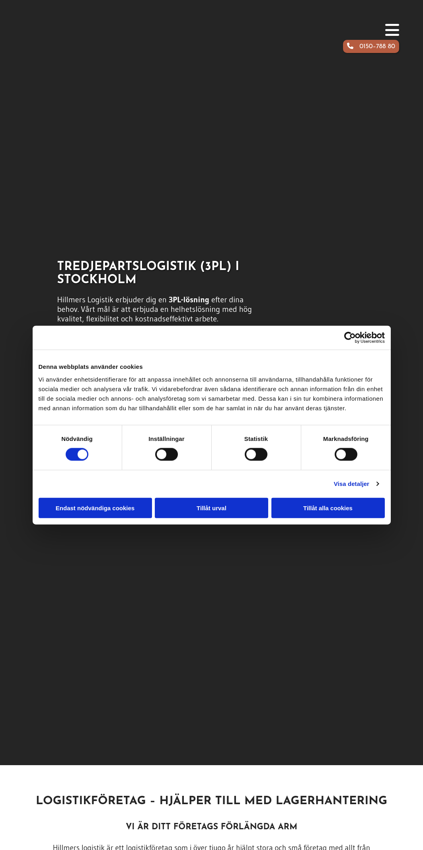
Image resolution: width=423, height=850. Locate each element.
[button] (371, 46)
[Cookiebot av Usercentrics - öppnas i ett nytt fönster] (350, 338)
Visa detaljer (351, 483)
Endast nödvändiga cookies (95, 507)
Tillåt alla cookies (328, 507)
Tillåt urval (211, 507)
